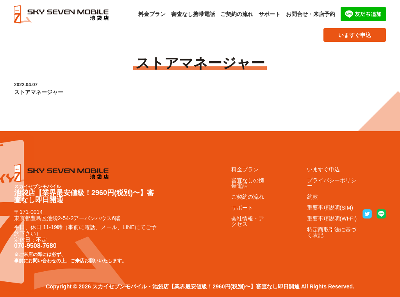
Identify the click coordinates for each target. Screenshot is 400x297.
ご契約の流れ (236, 14)
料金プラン (152, 14)
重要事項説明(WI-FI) (332, 218)
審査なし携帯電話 (193, 14)
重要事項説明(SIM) (330, 208)
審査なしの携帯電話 (247, 183)
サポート (269, 14)
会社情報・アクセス (247, 221)
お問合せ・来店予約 (310, 14)
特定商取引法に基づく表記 (331, 232)
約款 (312, 197)
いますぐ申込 (354, 35)
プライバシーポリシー (331, 183)
